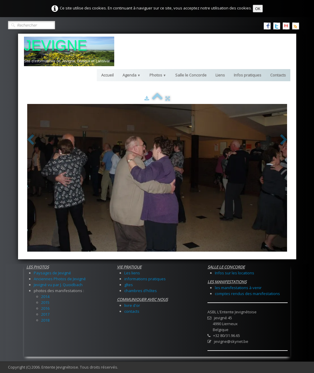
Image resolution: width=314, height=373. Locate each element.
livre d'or (132, 305)
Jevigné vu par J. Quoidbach (58, 284)
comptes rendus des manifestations (247, 293)
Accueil (107, 75)
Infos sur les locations (234, 273)
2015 (45, 302)
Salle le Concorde (191, 75)
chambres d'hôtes (140, 290)
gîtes (128, 284)
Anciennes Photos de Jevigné (60, 278)
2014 (45, 296)
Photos (157, 75)
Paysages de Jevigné (52, 273)
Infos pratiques (247, 75)
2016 (45, 308)
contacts (131, 311)
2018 (45, 320)
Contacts (278, 75)
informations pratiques (145, 278)
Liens (220, 75)
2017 (45, 314)
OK (257, 8)
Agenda (132, 75)
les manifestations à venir (238, 287)
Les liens (132, 273)
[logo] (69, 51)
